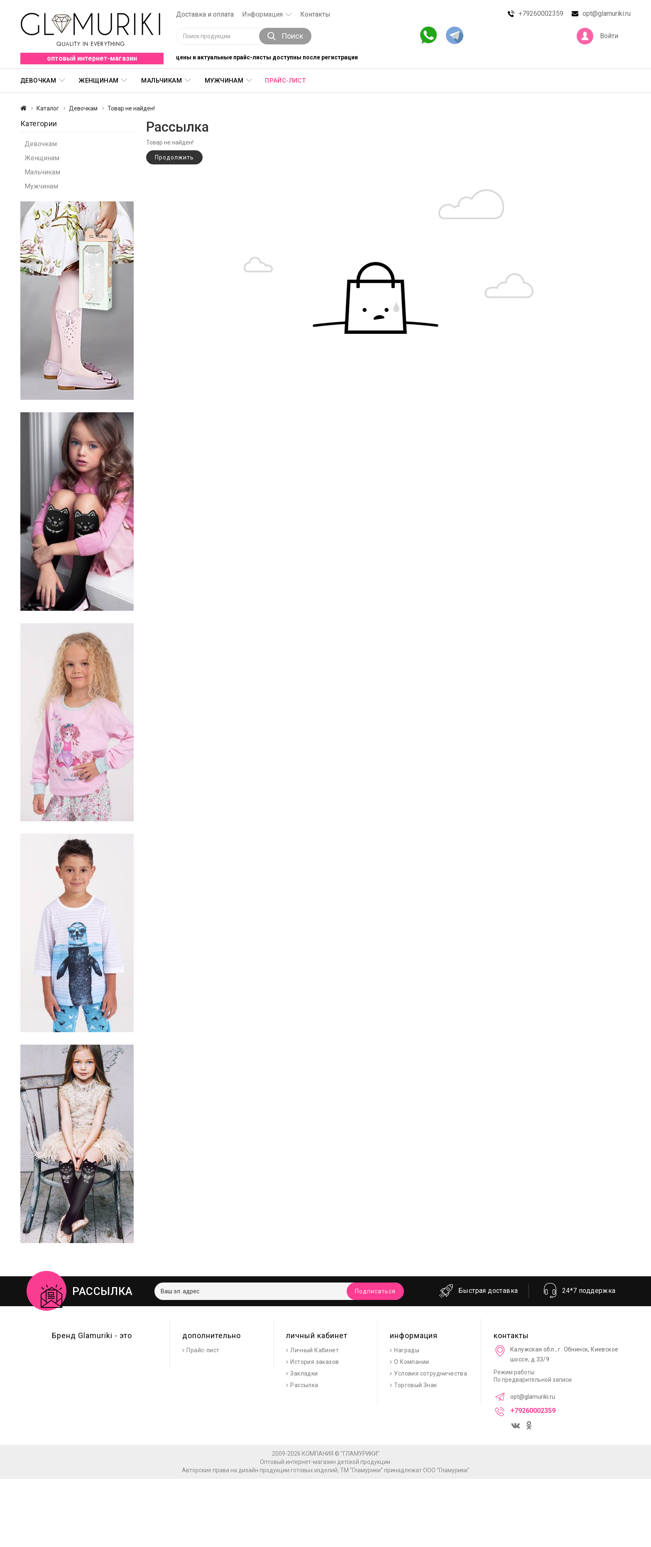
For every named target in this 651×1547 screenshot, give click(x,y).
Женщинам (98, 80)
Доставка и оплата (205, 14)
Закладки (304, 1373)
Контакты (315, 14)
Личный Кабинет (314, 1350)
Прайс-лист (285, 80)
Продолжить (174, 157)
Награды (406, 1350)
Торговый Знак (415, 1385)
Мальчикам (161, 80)
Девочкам (38, 80)
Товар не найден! (131, 108)
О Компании (411, 1362)
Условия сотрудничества (430, 1373)
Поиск (285, 36)
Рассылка (304, 1385)
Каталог (48, 108)
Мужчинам (224, 80)
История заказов (314, 1362)
